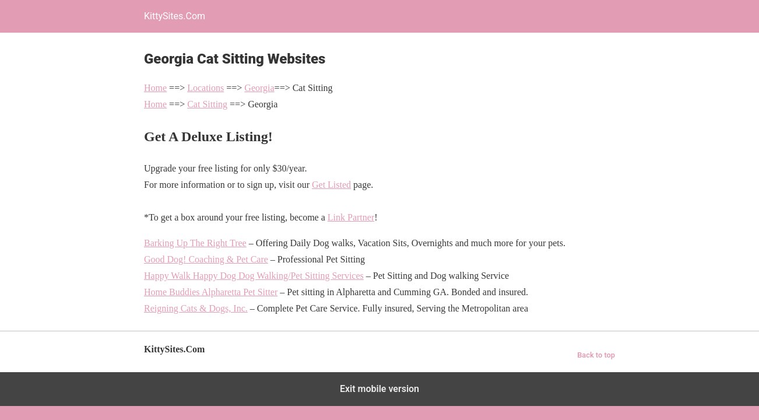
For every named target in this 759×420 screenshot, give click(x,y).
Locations (205, 88)
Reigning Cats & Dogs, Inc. (196, 308)
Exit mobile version (379, 388)
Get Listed (331, 185)
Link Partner (351, 217)
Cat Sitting (207, 104)
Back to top (596, 355)
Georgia (259, 88)
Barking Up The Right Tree (195, 243)
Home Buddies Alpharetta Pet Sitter (210, 292)
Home (155, 88)
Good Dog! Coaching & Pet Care (206, 259)
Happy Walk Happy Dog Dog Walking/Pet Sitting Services (254, 276)
